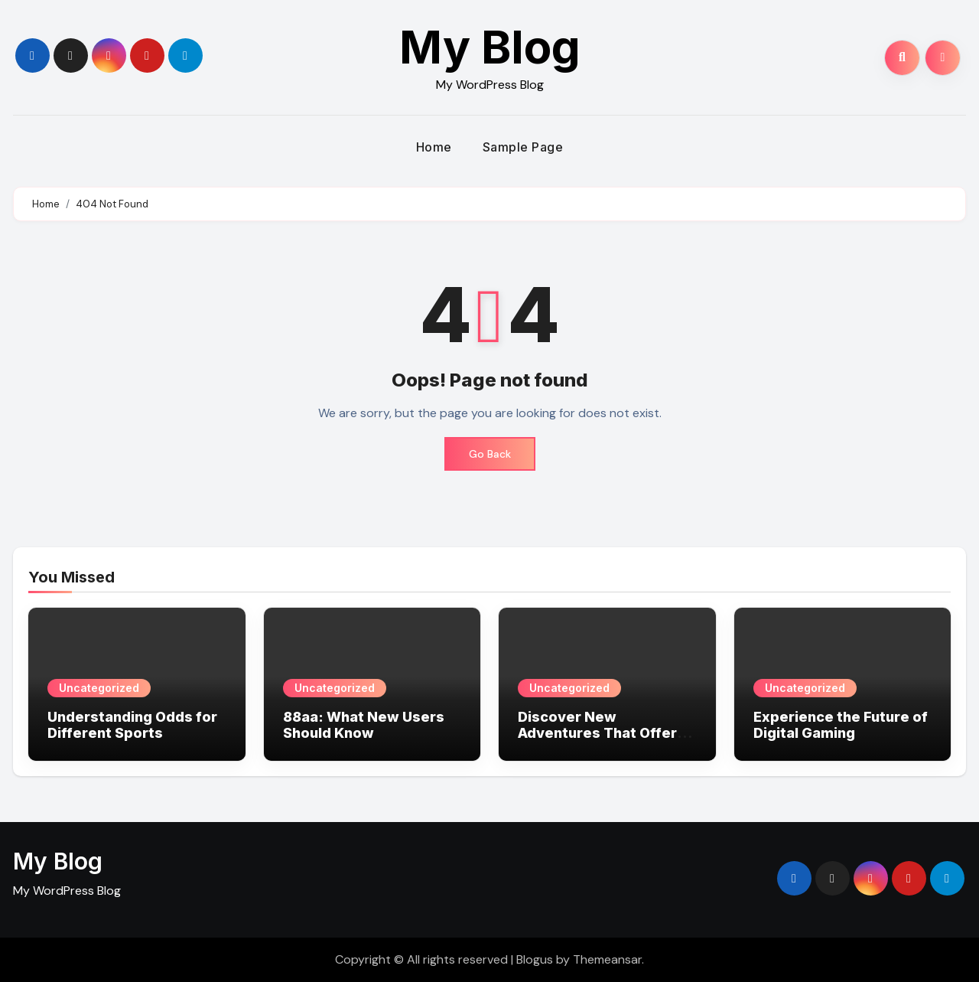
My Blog (490, 46)
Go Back (490, 454)
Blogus (534, 959)
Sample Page (523, 147)
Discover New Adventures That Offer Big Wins (597, 733)
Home (434, 147)
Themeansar (607, 959)
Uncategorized (99, 687)
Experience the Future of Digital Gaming (840, 725)
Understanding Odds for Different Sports (132, 725)
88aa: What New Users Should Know (363, 725)
